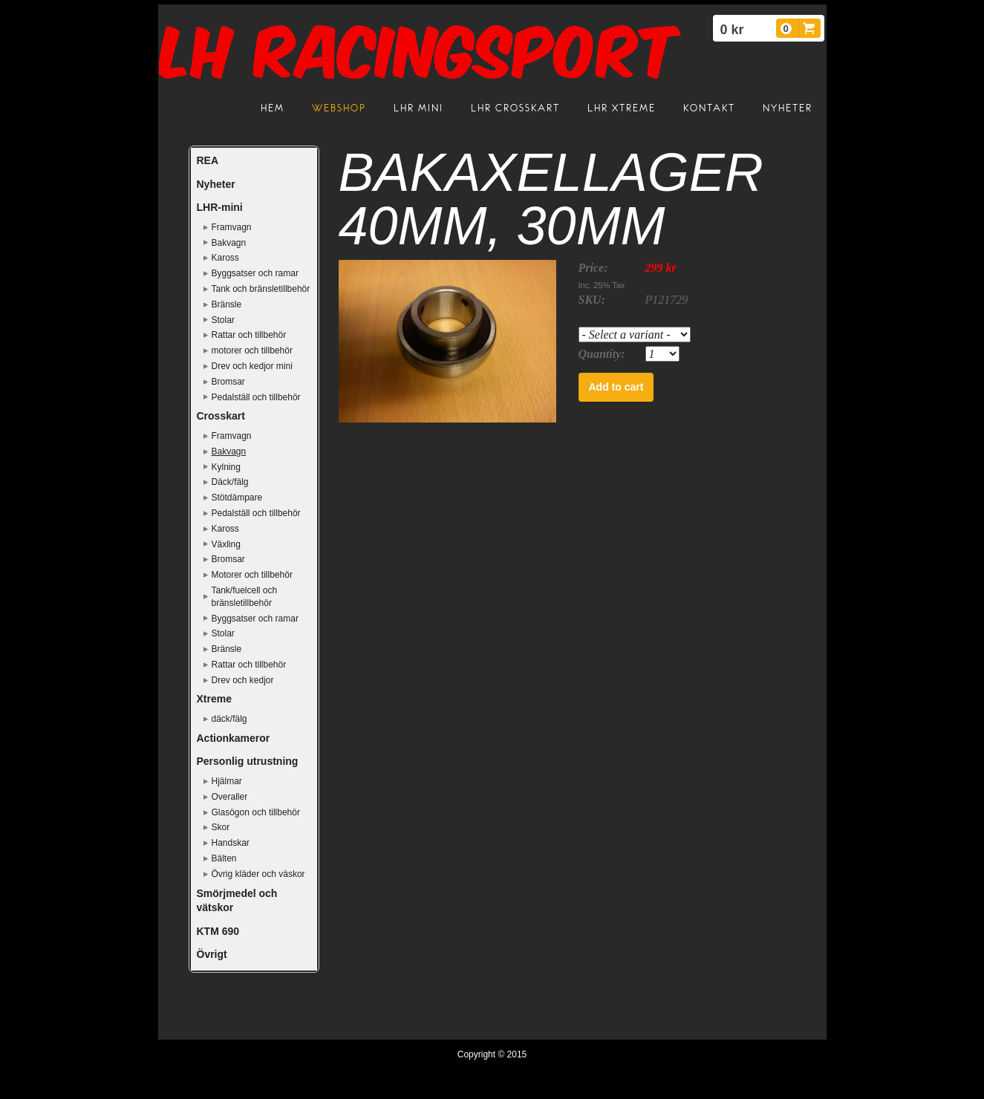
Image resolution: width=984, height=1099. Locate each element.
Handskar (231, 843)
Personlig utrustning (248, 761)
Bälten (224, 858)
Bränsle (227, 304)
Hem (272, 108)
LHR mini (418, 108)
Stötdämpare (237, 497)
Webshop (339, 108)
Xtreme (214, 699)
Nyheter (787, 108)
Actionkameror (233, 738)
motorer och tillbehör (252, 350)
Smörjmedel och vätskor (237, 900)
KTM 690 (218, 931)
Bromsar (228, 381)
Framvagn (232, 227)
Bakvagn (229, 243)
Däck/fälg (230, 482)
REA (208, 160)
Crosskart (221, 416)
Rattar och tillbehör (249, 335)
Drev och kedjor (243, 680)
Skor (221, 827)
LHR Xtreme (621, 108)
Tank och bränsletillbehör (261, 289)
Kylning (226, 467)
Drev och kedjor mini (252, 366)
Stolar (223, 320)
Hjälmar (227, 781)
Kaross (225, 257)
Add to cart (616, 387)
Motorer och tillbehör (252, 575)
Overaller (230, 797)
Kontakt (709, 108)
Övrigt (212, 954)
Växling (226, 544)
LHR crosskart (515, 108)
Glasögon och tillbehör (256, 812)
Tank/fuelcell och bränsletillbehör (245, 596)
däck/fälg (229, 719)
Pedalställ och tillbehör (256, 397)
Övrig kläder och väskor (258, 874)
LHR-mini (220, 207)
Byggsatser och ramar (255, 273)
